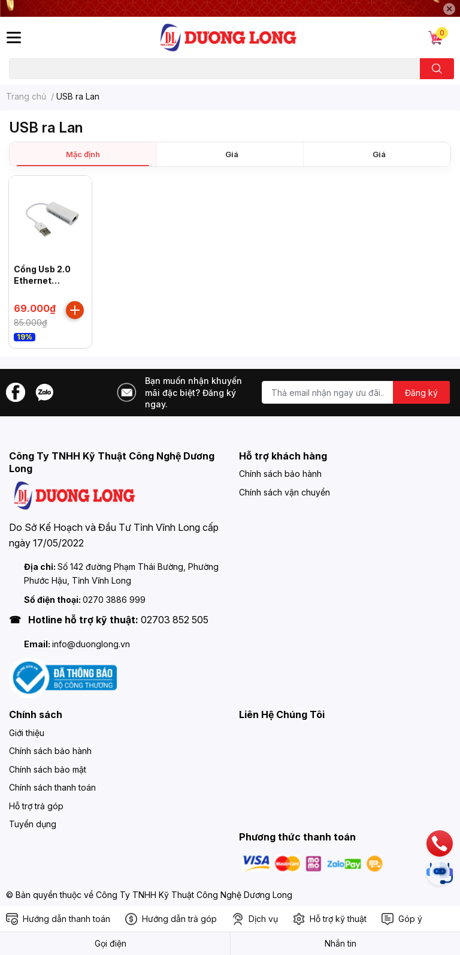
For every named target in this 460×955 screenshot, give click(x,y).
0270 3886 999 (114, 599)
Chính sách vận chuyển (284, 492)
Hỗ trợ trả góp (36, 806)
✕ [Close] (449, 9)
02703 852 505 (174, 620)
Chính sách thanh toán (52, 787)
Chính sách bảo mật (47, 769)
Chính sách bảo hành (280, 474)
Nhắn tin (340, 943)
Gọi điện (110, 943)
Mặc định (83, 154)
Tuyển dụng (32, 824)
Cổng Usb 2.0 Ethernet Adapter (42, 281)
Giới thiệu (26, 733)
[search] (437, 68)
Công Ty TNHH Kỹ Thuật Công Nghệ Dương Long (194, 895)
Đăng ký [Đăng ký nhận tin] (421, 393)
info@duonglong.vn (91, 644)
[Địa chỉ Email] (356, 392)
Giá (231, 154)
